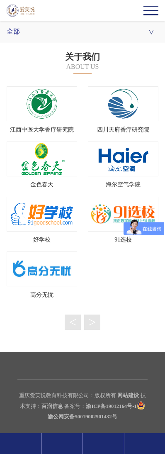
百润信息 (52, 406)
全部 (82, 32)
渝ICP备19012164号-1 (111, 406)
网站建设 (128, 395)
